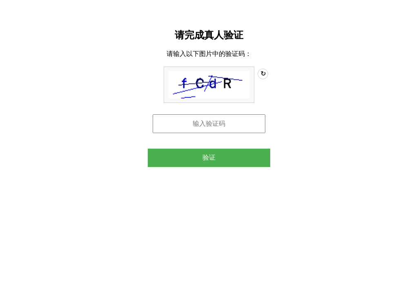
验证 (209, 157)
